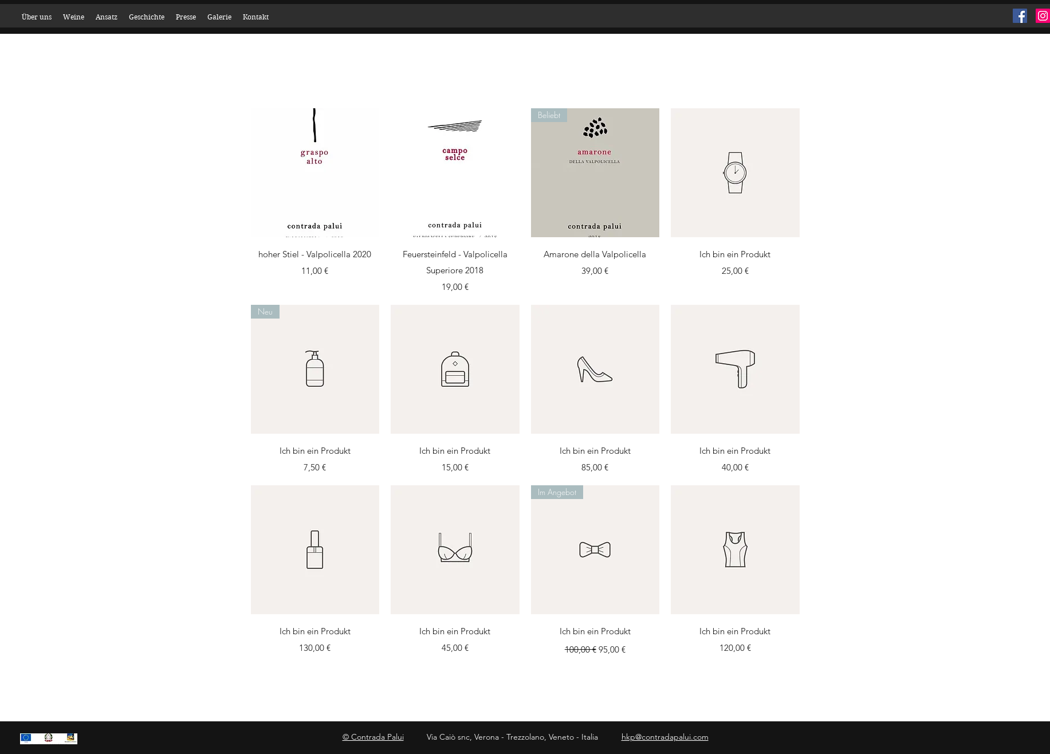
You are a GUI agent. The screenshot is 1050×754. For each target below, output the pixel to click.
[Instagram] (1043, 16)
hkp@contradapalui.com (665, 737)
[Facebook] (1020, 16)
